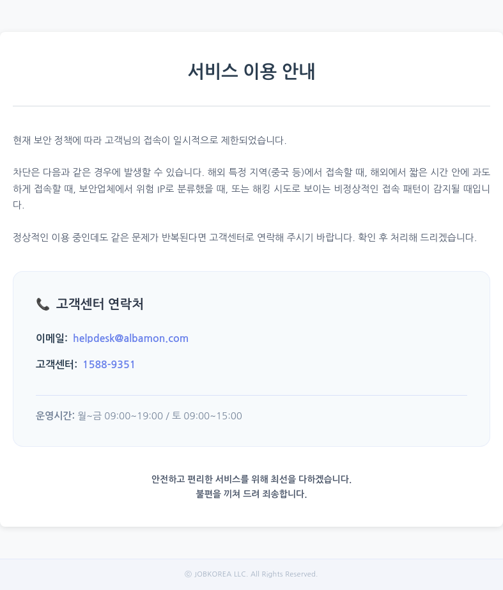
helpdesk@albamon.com (131, 338)
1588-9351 (108, 364)
